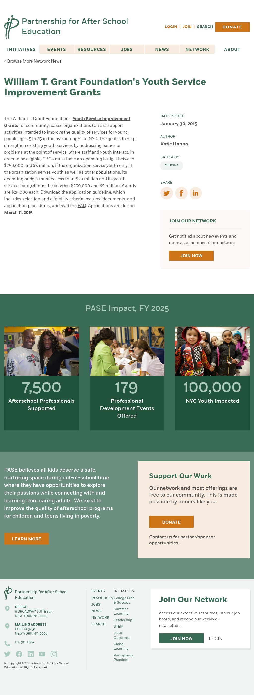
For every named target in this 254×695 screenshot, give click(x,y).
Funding (172, 165)
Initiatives (21, 50)
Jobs (127, 50)
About (232, 50)
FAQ (82, 206)
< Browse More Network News (33, 61)
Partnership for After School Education (75, 27)
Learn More (26, 539)
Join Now (191, 256)
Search (205, 27)
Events (56, 50)
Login (171, 27)
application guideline (90, 192)
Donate (232, 27)
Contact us (160, 537)
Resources (91, 50)
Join (187, 27)
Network (197, 50)
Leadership (123, 620)
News (162, 50)
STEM (118, 627)
